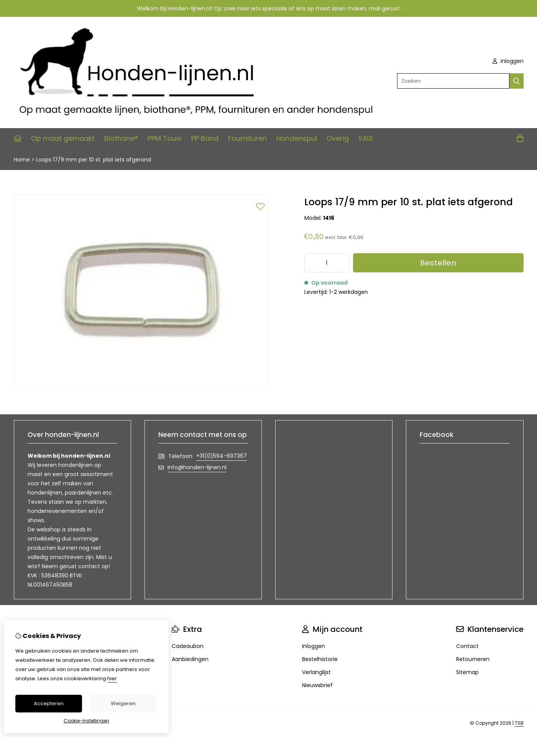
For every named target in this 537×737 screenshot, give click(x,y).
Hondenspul (296, 138)
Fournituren (247, 138)
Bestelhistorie (320, 659)
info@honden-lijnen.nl (197, 467)
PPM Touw (165, 138)
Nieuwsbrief (317, 685)
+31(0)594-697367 (221, 456)
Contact (467, 646)
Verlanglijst (316, 672)
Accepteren (49, 703)
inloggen (508, 61)
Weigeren (123, 703)
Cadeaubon (188, 646)
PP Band (204, 138)
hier (112, 678)
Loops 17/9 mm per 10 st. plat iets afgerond (93, 159)
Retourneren (472, 659)
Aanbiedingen (190, 659)
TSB (519, 723)
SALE (365, 138)
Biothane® (121, 138)
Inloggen (313, 646)
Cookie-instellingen (86, 720)
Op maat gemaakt (63, 138)
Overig (338, 138)
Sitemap (467, 672)
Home (22, 159)
